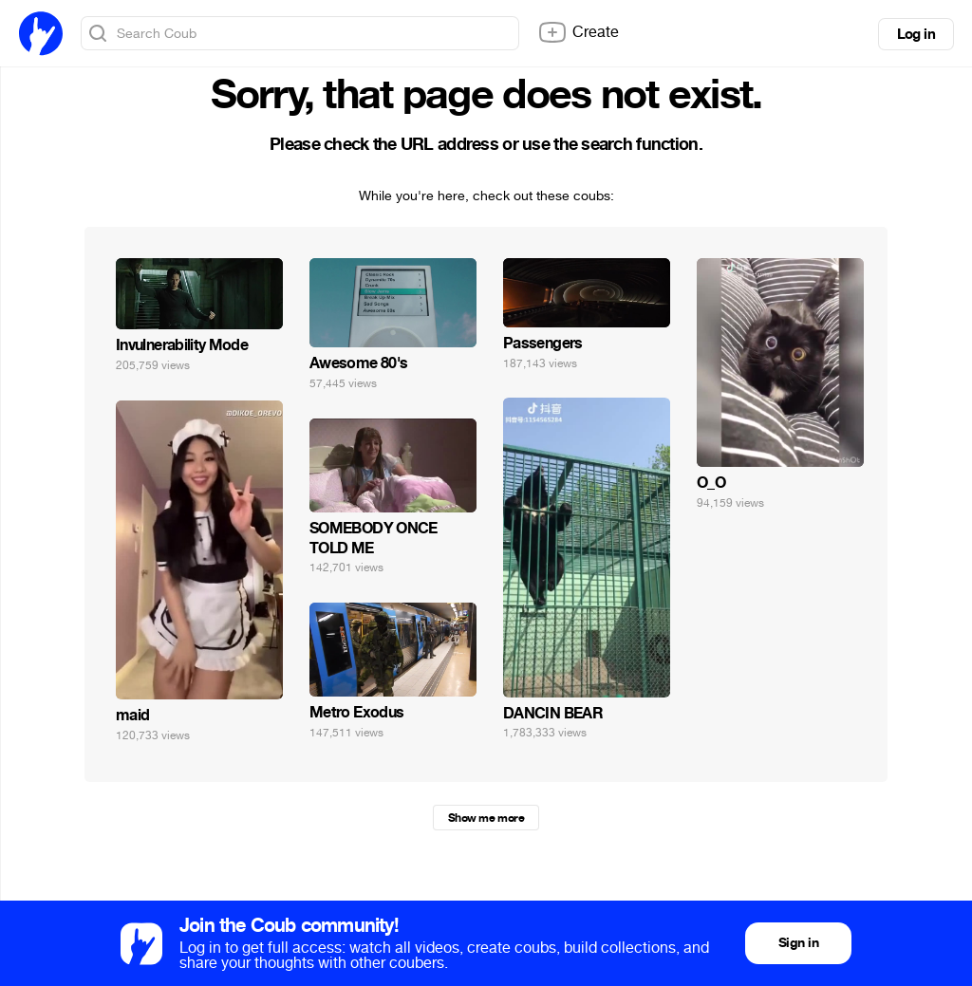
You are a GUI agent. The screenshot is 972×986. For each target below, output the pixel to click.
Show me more (486, 818)
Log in (916, 34)
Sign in (798, 943)
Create (578, 32)
